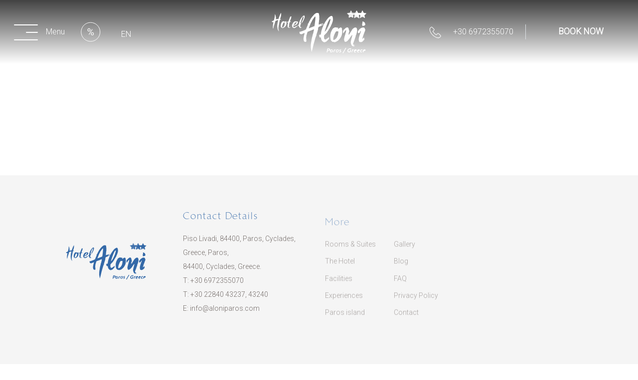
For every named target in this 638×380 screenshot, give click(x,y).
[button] (41, 31)
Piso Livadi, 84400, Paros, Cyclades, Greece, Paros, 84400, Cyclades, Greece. (239, 256)
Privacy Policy (416, 301)
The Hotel (340, 267)
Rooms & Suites (350, 250)
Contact (406, 318)
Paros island (345, 318)
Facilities (338, 284)
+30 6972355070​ (217, 284)
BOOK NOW (581, 31)
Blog (401, 267)
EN (126, 34)
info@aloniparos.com (225, 312)
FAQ (400, 284)
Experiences (344, 301)
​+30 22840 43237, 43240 (229, 298)
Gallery (404, 250)
